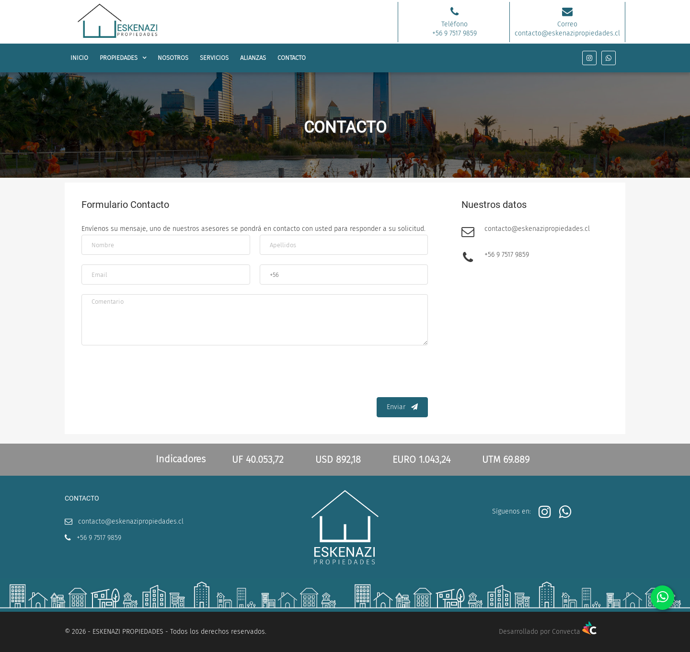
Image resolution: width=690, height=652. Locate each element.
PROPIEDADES (119, 57)
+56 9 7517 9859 (506, 256)
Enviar (402, 407)
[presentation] (355, 373)
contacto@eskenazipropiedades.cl (537, 230)
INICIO (79, 57)
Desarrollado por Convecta (548, 632)
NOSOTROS (173, 57)
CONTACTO (291, 57)
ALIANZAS (253, 57)
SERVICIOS (214, 57)
